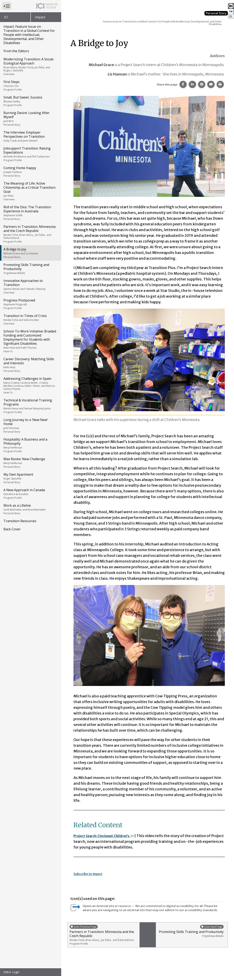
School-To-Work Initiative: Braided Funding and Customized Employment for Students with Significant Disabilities (30, 341)
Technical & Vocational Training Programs (30, 406)
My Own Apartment (30, 478)
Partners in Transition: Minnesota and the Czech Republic (30, 233)
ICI (6, 17)
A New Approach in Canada (30, 494)
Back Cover (12, 529)
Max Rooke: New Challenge (30, 463)
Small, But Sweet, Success (30, 101)
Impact (40, 17)
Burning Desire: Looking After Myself (30, 118)
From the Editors (16, 51)
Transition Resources (19, 521)
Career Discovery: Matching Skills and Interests (30, 365)
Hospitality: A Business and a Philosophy (30, 445)
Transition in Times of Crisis (30, 319)
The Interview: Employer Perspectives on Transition (30, 136)
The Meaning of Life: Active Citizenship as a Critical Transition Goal (30, 191)
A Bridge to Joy (30, 253)
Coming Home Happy (30, 171)
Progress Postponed (30, 304)
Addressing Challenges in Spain (30, 385)
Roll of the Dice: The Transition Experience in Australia (30, 213)
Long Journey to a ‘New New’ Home (30, 425)
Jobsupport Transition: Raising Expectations (30, 154)
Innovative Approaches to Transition (30, 286)
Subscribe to (90, 873)
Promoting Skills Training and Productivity (30, 269)
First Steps (30, 85)
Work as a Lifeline (30, 509)
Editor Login (11, 972)
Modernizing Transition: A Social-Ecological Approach (30, 66)
